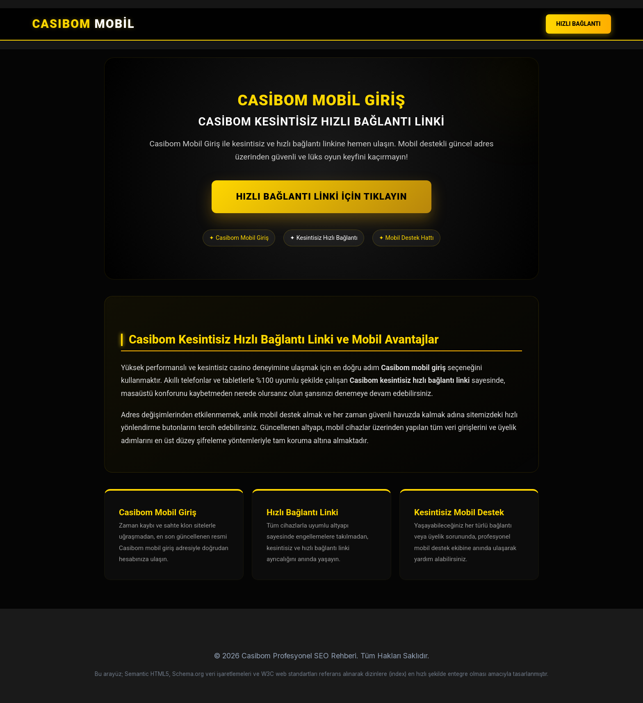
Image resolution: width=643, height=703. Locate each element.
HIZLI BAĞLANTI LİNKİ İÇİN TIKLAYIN (321, 196)
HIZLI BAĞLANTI (578, 23)
